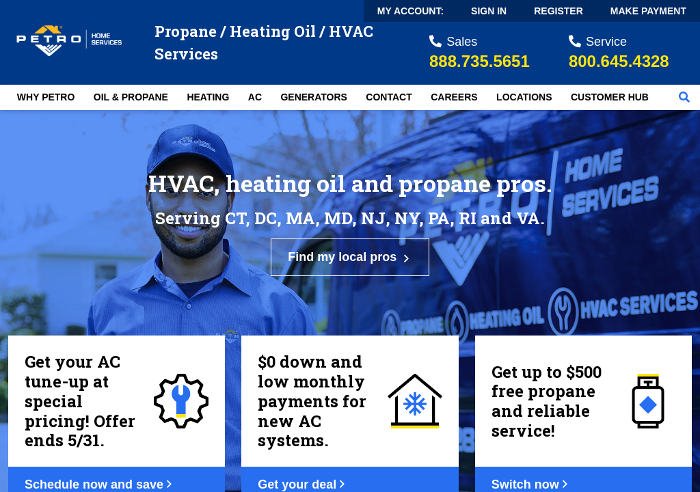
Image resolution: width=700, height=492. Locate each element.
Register (558, 10)
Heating (208, 97)
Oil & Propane (131, 97)
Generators (313, 97)
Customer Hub (610, 97)
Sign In (489, 10)
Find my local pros (350, 257)
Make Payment (648, 10)
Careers (454, 97)
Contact (389, 97)
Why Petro (46, 97)
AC (255, 97)
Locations (524, 97)
